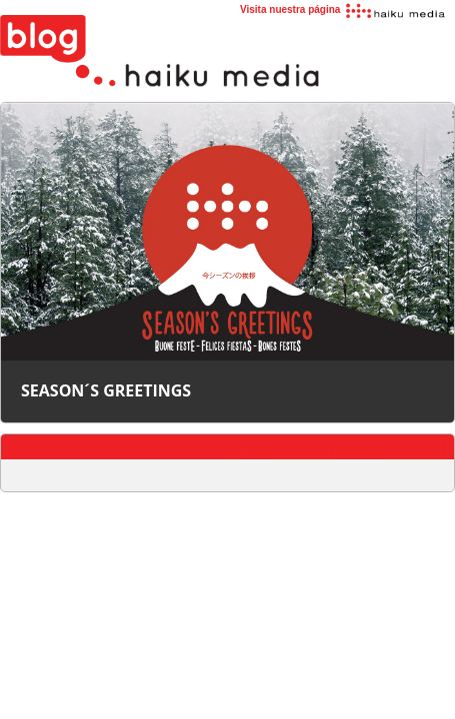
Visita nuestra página (344, 9)
